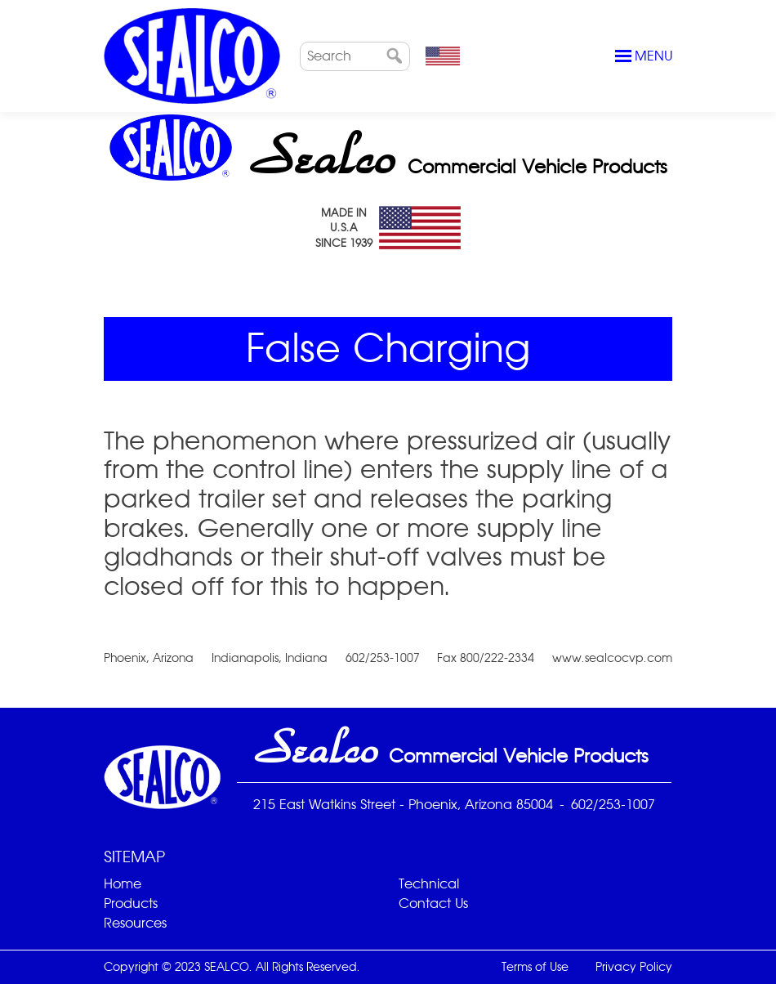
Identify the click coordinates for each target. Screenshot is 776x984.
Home (122, 884)
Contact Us (433, 903)
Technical (429, 884)
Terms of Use (535, 966)
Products (131, 903)
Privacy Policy (633, 966)
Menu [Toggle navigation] (643, 56)
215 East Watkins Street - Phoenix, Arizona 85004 (403, 804)
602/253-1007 (613, 804)
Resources (135, 923)
